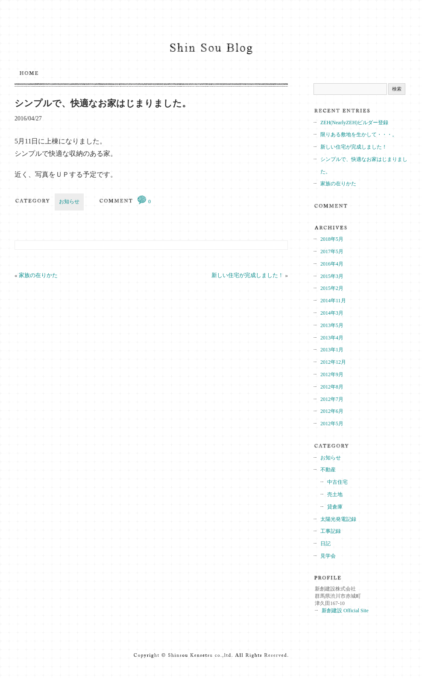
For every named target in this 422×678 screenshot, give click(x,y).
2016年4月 (331, 264)
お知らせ (69, 202)
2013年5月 (331, 325)
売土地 (335, 494)
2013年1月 (331, 350)
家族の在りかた (38, 275)
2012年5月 (331, 424)
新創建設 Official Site (345, 611)
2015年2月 (331, 288)
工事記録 (330, 531)
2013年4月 (331, 338)
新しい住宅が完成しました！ (247, 275)
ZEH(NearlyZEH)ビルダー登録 (354, 123)
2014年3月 (331, 313)
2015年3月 (331, 276)
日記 (325, 543)
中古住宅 (337, 482)
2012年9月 (331, 374)
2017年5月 (331, 251)
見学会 (328, 556)
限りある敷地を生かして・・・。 (358, 134)
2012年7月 (331, 399)
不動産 (328, 470)
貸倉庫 (335, 507)
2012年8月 (331, 387)
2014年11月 (333, 301)
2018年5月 (331, 239)
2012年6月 (331, 411)
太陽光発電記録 (338, 519)
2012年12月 (333, 362)
